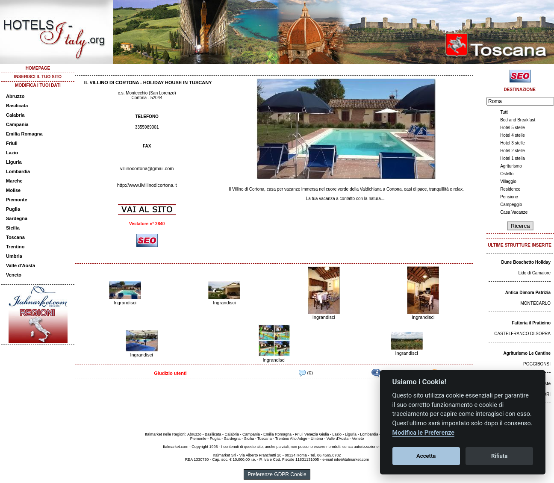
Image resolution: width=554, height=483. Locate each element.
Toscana (15, 237)
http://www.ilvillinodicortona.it (147, 185)
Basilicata (17, 105)
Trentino (15, 246)
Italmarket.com (175, 447)
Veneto (13, 274)
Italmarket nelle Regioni (165, 434)
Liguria (14, 162)
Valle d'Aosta (20, 265)
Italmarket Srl (224, 455)
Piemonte (16, 199)
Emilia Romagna (24, 133)
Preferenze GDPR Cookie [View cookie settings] (277, 474)
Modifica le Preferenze (423, 432)
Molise (13, 190)
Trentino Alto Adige (291, 438)
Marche (14, 180)
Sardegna (16, 218)
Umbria (14, 256)
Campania (17, 124)
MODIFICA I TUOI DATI (38, 85)
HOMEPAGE (38, 68)
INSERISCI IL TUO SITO (38, 76)
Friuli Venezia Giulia (312, 434)
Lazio (12, 152)
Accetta (426, 456)
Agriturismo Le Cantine (527, 353)
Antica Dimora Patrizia (528, 292)
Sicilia (13, 227)
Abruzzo (15, 96)
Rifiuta (499, 456)
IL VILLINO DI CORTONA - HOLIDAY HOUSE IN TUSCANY (148, 82)
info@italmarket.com (351, 459)
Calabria (15, 115)
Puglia (13, 209)
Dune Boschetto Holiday (526, 262)
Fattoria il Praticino (531, 323)
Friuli (12, 143)
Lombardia (18, 171)
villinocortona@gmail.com (147, 168)
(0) (306, 372)
